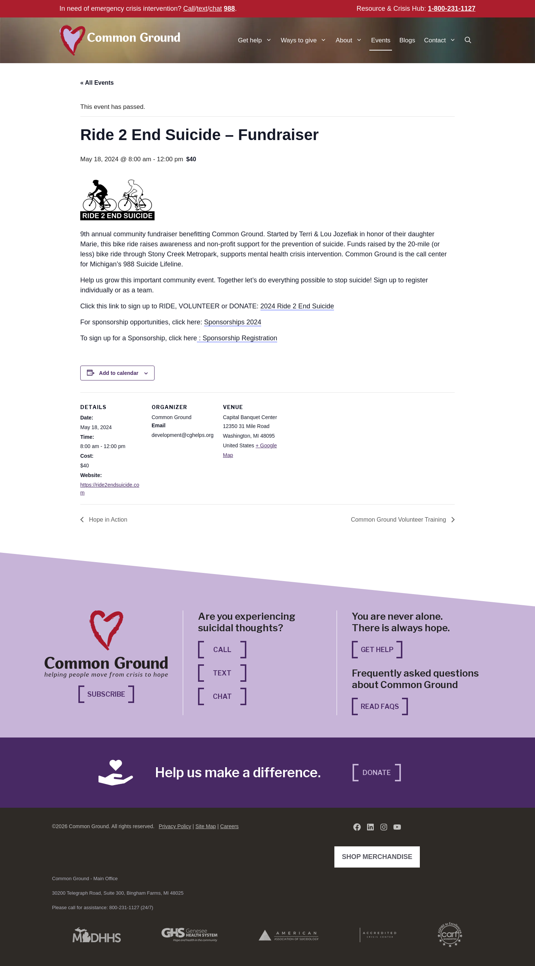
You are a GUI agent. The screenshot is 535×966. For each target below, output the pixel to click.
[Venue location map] (333, 443)
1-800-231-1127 (452, 8)
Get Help (377, 650)
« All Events (97, 83)
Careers (229, 826)
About (350, 40)
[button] (468, 40)
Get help (257, 40)
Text (222, 673)
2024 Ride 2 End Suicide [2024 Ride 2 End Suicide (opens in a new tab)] (297, 306)
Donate (377, 773)
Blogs (407, 40)
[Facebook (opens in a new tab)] (357, 827)
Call (189, 8)
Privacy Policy (175, 826)
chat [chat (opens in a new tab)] (215, 8)
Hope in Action (107, 519)
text (202, 8)
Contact (442, 40)
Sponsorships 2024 (232, 322)
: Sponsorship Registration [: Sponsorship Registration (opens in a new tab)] (237, 338)
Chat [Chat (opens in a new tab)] (230, 695)
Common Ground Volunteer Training (399, 519)
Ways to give (306, 40)
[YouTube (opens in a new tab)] (397, 827)
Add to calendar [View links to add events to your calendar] (119, 373)
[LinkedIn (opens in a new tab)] (370, 827)
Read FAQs (380, 706)
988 (229, 8)
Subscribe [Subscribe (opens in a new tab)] (110, 693)
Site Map (205, 826)
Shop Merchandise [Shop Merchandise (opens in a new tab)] (378, 856)
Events (380, 40)
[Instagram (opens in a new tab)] (383, 827)
